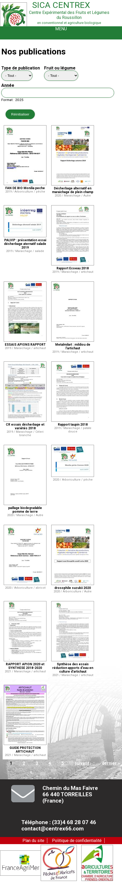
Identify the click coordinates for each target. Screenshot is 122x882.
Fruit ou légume (60, 67)
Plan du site (33, 840)
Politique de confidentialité (77, 840)
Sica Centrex (61, 5)
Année (7, 85)
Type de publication (20, 67)
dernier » (111, 763)
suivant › (82, 763)
